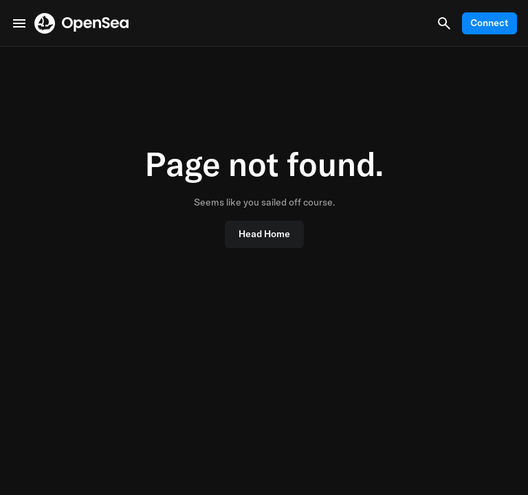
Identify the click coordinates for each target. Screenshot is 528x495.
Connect (489, 22)
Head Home (264, 234)
